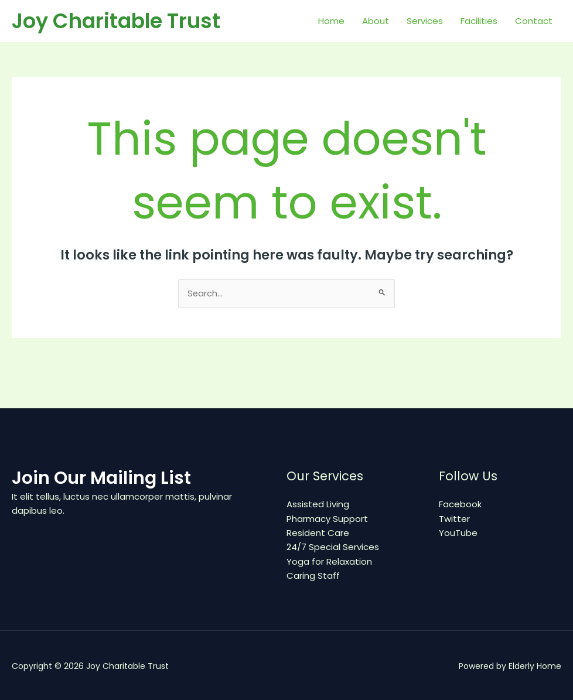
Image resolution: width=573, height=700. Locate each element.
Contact (533, 21)
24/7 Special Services (332, 547)
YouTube (458, 533)
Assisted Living (317, 504)
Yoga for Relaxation (329, 561)
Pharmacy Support (327, 519)
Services (425, 21)
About (375, 21)
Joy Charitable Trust (116, 20)
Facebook (460, 504)
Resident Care (317, 533)
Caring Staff (313, 575)
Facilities (479, 21)
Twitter (454, 519)
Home (331, 21)
